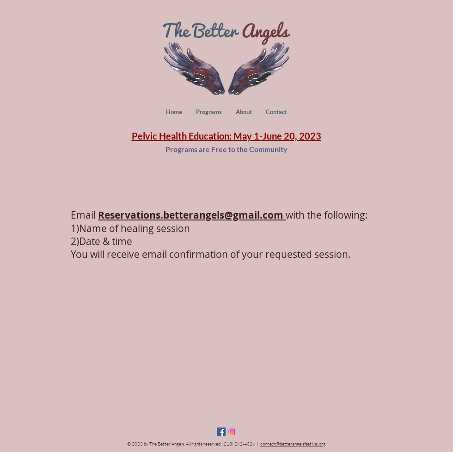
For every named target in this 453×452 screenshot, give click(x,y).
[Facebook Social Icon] (221, 432)
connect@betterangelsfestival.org (292, 444)
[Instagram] (231, 432)
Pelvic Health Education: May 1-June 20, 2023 (226, 135)
